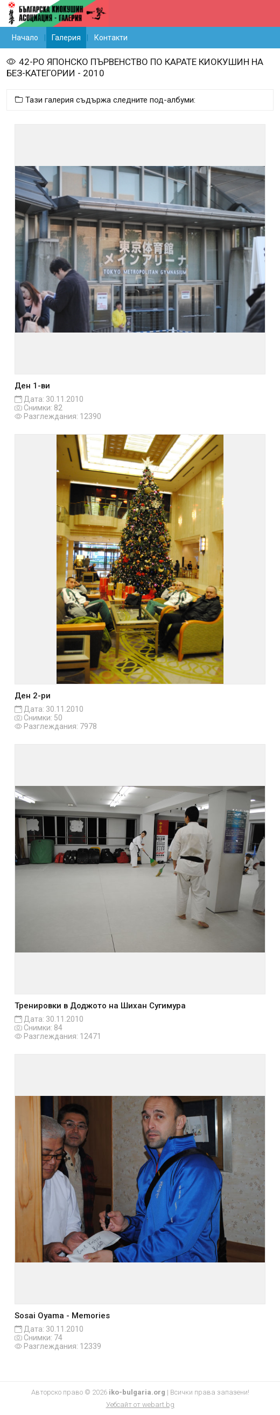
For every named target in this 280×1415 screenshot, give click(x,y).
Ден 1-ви (32, 386)
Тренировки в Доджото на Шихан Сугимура (100, 1005)
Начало (25, 37)
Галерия (66, 37)
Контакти (111, 37)
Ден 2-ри (33, 696)
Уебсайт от (140, 1404)
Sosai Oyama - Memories (62, 1315)
